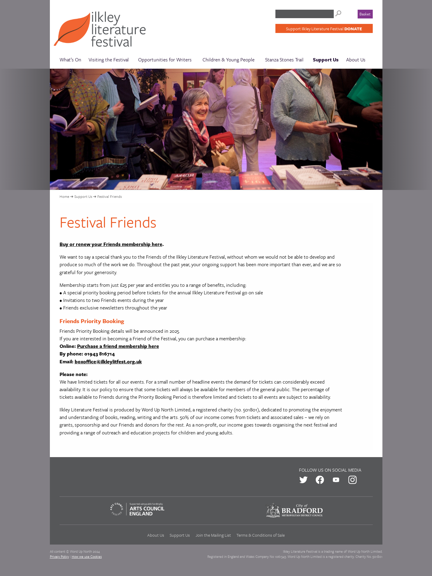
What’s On (70, 59)
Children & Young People (229, 59)
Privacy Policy (59, 556)
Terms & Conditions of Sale (260, 535)
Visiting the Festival (109, 59)
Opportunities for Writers (165, 59)
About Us (355, 59)
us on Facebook (319, 479)
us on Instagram (352, 479)
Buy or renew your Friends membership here (111, 244)
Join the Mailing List (213, 535)
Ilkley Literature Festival (104, 31)
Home (64, 196)
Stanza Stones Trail (284, 59)
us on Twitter (303, 479)
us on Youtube (336, 479)
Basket (365, 14)
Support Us (326, 59)
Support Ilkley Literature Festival (324, 28)
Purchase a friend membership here (118, 346)
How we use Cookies (87, 556)
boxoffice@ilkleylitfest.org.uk (108, 361)
